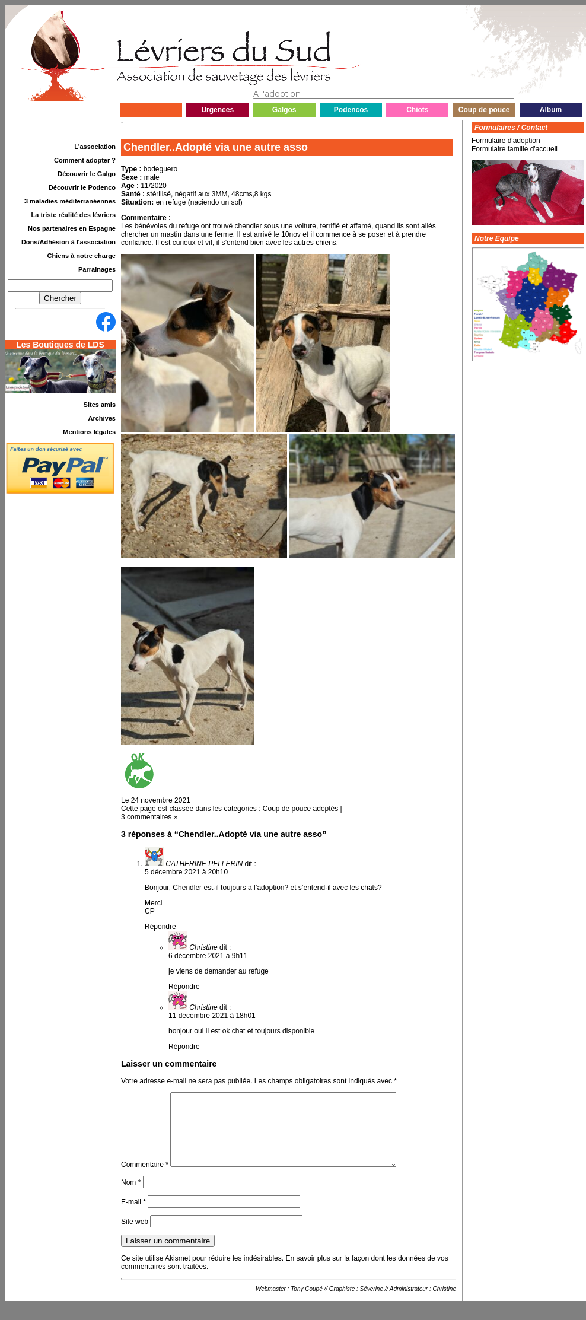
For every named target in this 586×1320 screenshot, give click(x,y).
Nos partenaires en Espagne (72, 228)
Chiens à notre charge (81, 255)
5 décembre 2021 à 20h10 (186, 872)
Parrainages (97, 269)
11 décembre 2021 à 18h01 (212, 1016)
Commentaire (144, 1179)
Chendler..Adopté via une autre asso (215, 147)
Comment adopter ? (85, 160)
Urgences (217, 110)
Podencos (351, 110)
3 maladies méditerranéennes (70, 201)
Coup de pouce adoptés (300, 808)
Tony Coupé (307, 1303)
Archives (102, 418)
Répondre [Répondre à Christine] (184, 986)
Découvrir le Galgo (87, 173)
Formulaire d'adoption (506, 140)
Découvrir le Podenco (82, 187)
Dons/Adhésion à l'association (68, 242)
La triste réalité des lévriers (73, 214)
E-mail (133, 1216)
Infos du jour (151, 110)
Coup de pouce (484, 110)
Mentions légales (89, 431)
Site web (134, 1236)
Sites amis (100, 404)
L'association (95, 146)
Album (551, 110)
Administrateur (409, 1303)
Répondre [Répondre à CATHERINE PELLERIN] (160, 927)
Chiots (417, 110)
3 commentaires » (149, 817)
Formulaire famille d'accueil (515, 149)
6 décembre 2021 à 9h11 (207, 956)
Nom (131, 1196)
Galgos (284, 110)
